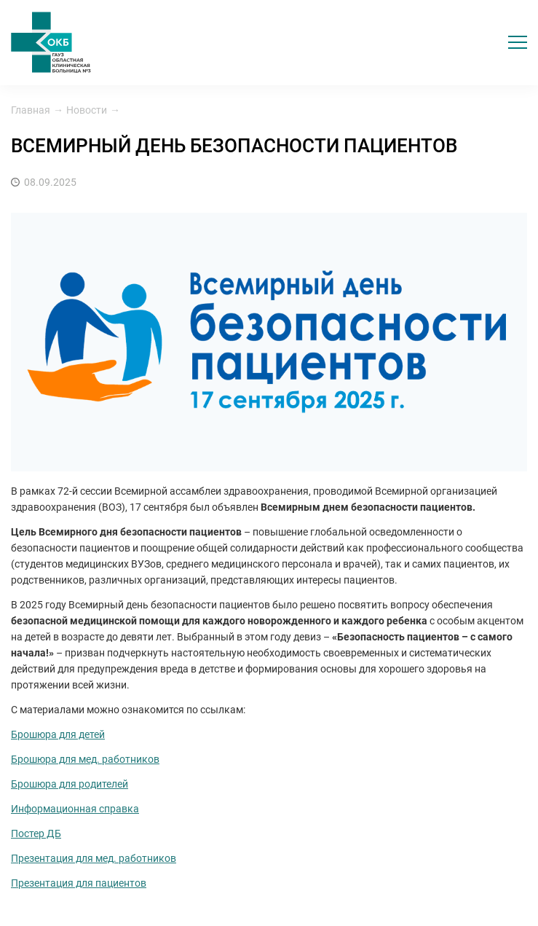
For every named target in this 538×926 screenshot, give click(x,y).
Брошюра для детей (58, 734)
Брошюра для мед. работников (85, 759)
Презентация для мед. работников (93, 858)
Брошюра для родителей (69, 784)
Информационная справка (75, 809)
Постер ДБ (36, 833)
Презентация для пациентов (78, 883)
